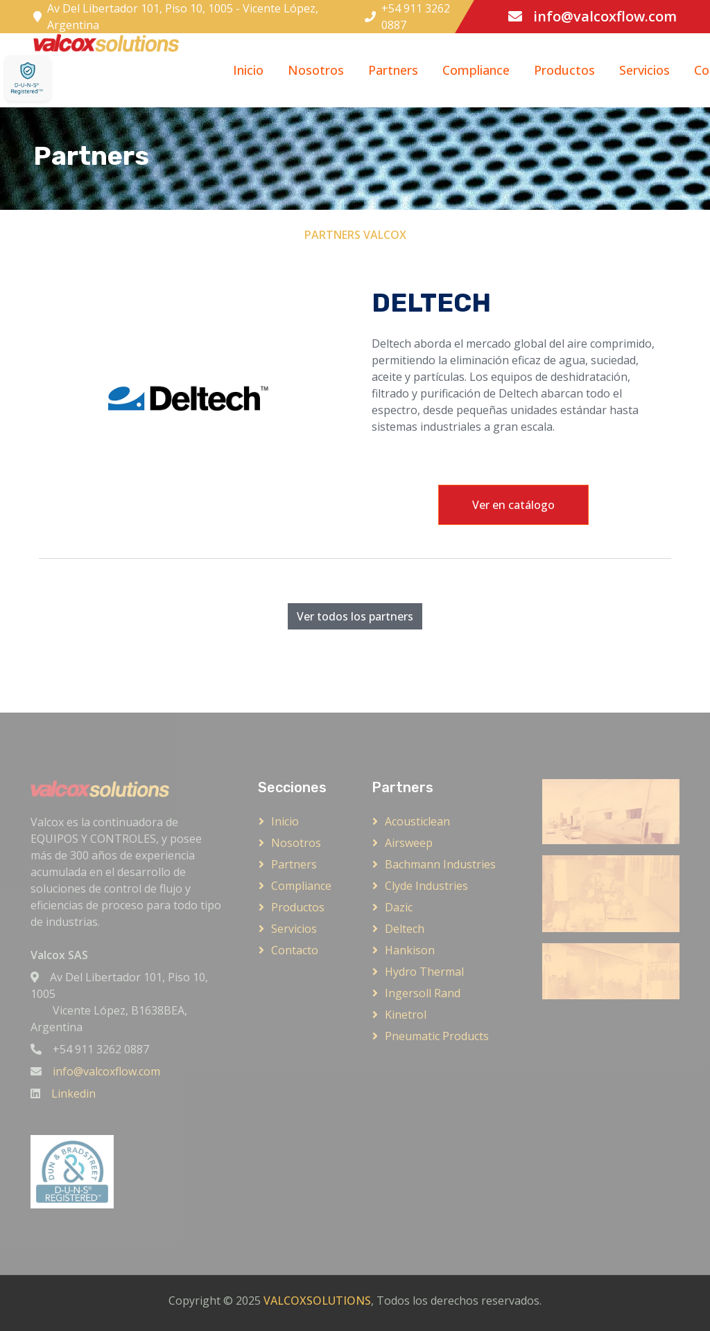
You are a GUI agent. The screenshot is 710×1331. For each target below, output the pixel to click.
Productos (564, 70)
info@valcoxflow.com (605, 16)
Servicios (644, 70)
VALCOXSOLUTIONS (317, 1300)
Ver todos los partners (355, 616)
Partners (393, 70)
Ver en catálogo (513, 505)
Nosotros (316, 70)
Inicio (248, 70)
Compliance (476, 70)
